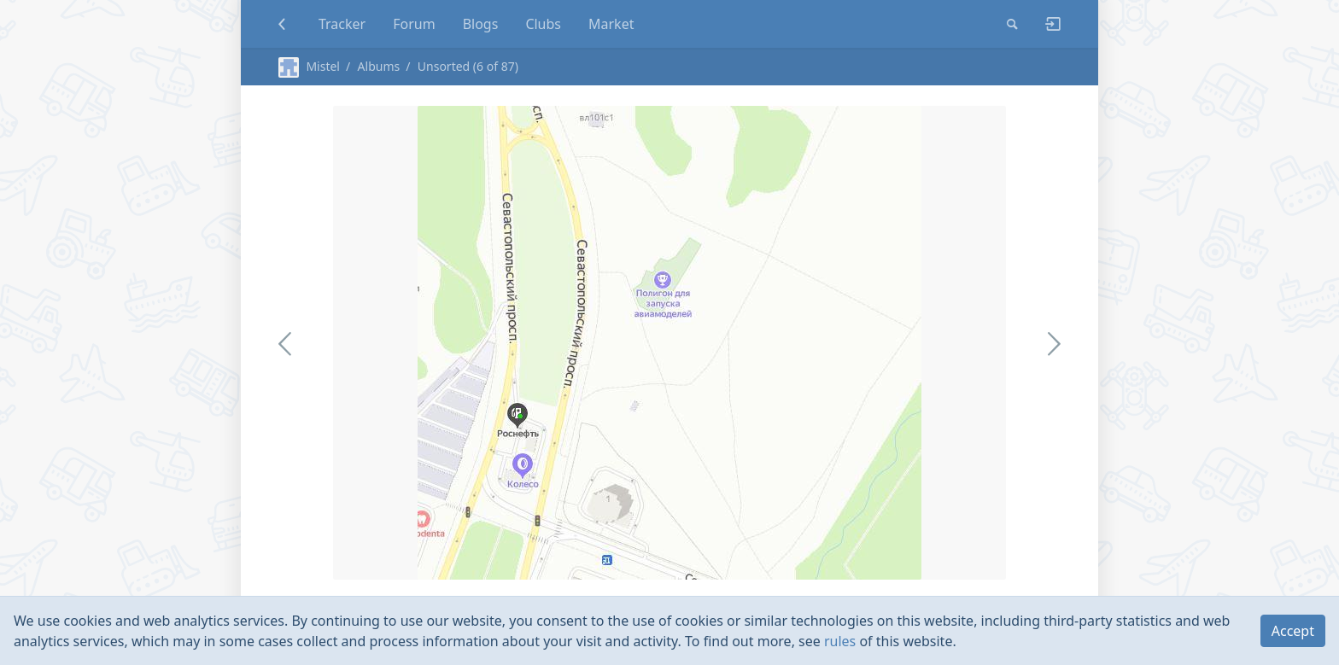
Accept (1293, 630)
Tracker (342, 24)
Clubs (543, 24)
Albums (379, 66)
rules (840, 641)
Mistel (309, 66)
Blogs (481, 24)
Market (611, 24)
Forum (414, 24)
